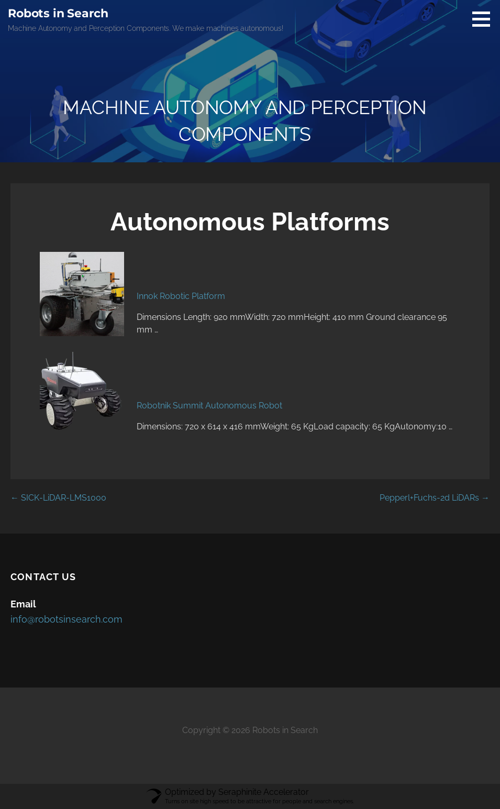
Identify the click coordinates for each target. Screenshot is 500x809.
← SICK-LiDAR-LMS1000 (58, 498)
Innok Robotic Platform (181, 296)
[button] (485, 18)
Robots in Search (58, 13)
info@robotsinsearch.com (66, 619)
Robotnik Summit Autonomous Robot (209, 406)
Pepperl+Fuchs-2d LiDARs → (435, 498)
